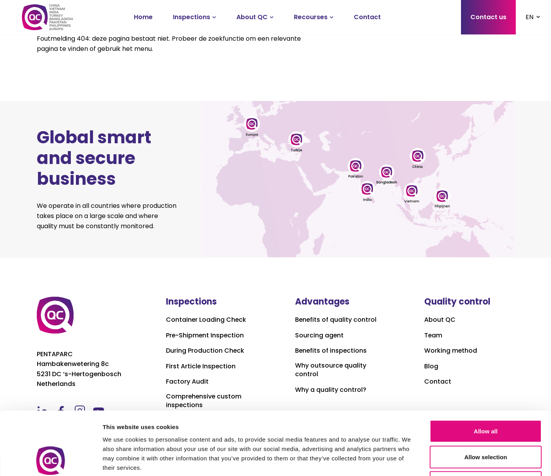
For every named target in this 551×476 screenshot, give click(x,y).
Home (143, 17)
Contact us (488, 17)
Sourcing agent (319, 335)
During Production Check (205, 350)
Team (433, 335)
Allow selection (485, 399)
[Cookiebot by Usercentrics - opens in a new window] (50, 461)
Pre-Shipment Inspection (205, 335)
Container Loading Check (206, 320)
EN (529, 17)
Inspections (191, 17)
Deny (486, 424)
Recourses (311, 17)
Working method (450, 350)
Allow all (486, 373)
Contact (367, 17)
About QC (252, 17)
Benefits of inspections (331, 350)
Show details (411, 460)
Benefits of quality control (336, 320)
